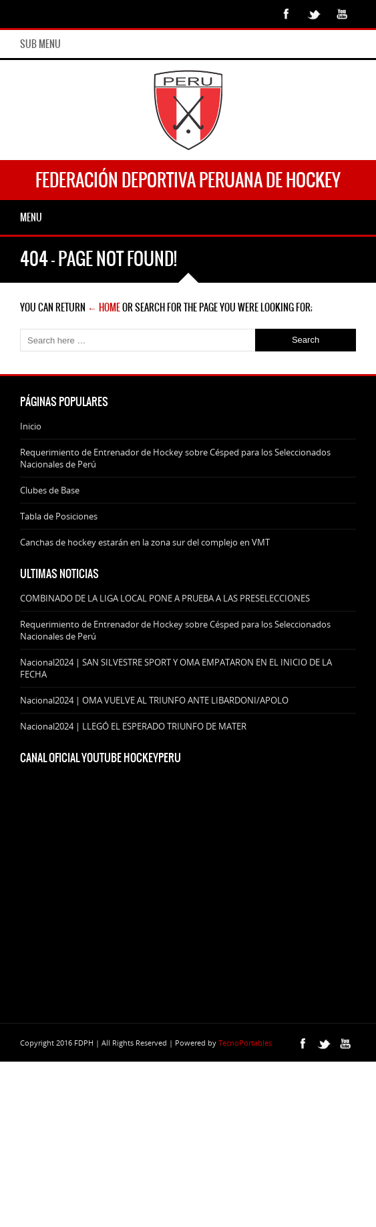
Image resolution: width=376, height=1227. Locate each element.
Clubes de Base (49, 490)
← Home (103, 307)
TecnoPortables (245, 1043)
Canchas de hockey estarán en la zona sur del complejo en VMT (145, 542)
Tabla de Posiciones (59, 516)
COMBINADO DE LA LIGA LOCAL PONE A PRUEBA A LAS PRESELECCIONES (165, 598)
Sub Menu (40, 44)
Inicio (30, 426)
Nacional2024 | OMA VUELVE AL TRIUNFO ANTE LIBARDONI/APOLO (154, 700)
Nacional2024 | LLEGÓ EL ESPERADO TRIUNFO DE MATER (133, 726)
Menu (31, 217)
